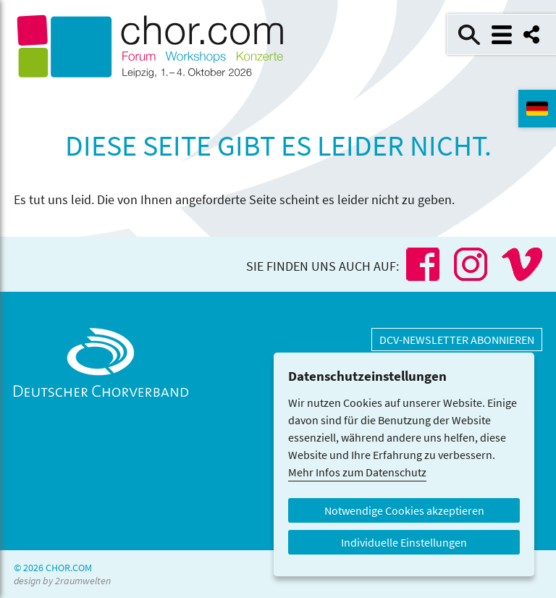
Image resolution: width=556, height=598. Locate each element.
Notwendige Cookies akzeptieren (404, 510)
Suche (469, 34)
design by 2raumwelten (62, 580)
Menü (501, 34)
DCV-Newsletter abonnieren (456, 339)
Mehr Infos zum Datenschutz (357, 472)
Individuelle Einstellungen (404, 542)
